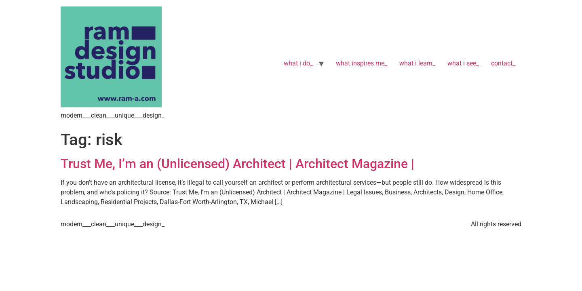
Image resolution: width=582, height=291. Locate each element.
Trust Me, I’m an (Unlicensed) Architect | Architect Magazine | (239, 163)
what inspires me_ (361, 63)
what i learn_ (417, 63)
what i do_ (298, 63)
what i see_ (463, 63)
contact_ (503, 63)
